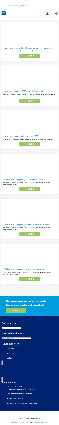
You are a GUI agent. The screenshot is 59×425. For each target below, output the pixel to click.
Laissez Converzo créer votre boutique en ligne (29, 422)
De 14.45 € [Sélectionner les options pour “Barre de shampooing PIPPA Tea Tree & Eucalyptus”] (29, 100)
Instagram (8, 348)
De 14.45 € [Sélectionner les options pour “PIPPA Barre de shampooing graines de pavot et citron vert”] (29, 234)
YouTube (7, 358)
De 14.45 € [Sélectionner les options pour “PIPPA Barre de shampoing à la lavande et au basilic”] (29, 279)
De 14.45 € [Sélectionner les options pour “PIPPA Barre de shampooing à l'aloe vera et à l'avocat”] (29, 189)
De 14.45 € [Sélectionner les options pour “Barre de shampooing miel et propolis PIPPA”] (29, 144)
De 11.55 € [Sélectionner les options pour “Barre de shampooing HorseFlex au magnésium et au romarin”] (29, 55)
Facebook (8, 353)
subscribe (16, 310)
